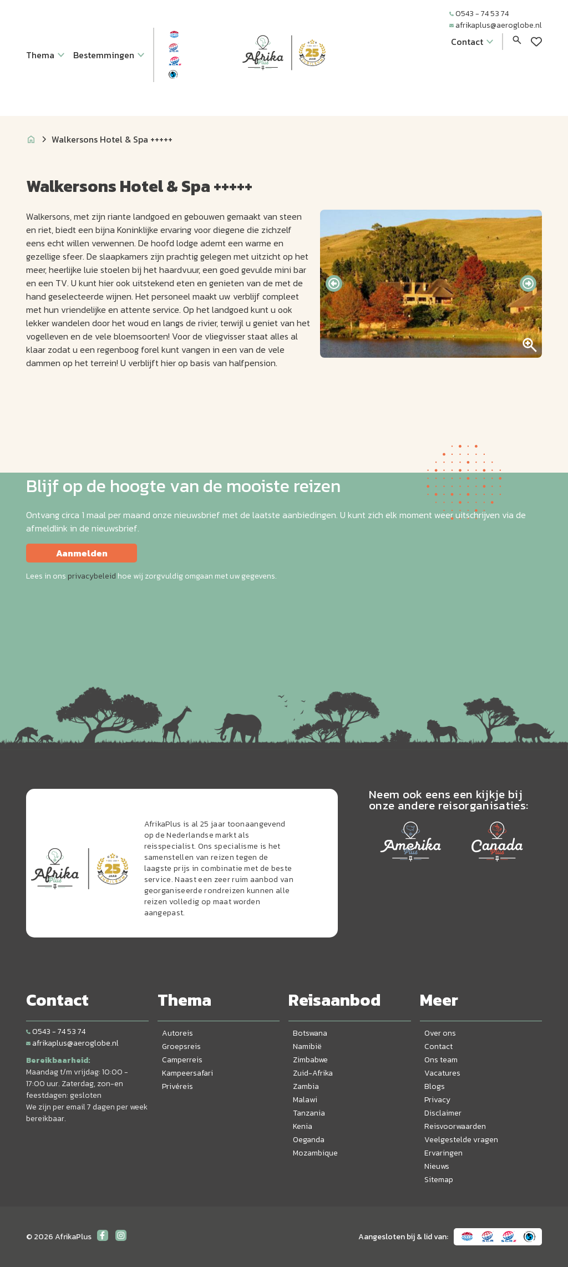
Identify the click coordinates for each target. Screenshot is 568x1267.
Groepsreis (181, 1046)
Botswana (310, 1033)
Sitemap (438, 1179)
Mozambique (315, 1153)
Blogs (434, 1086)
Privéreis (177, 1086)
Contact (438, 1046)
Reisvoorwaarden (455, 1126)
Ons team (441, 1060)
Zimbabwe (310, 1060)
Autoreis (177, 1033)
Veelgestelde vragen (461, 1140)
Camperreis (182, 1060)
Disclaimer (443, 1113)
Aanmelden (82, 553)
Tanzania (309, 1113)
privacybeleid (92, 576)
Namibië (307, 1046)
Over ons (440, 1033)
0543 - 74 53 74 (479, 13)
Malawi (305, 1100)
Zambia (306, 1086)
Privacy (437, 1100)
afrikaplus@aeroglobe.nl (495, 25)
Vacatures (442, 1073)
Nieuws (436, 1166)
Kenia (302, 1126)
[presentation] (334, 283)
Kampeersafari (187, 1073)
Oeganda (308, 1140)
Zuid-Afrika (313, 1073)
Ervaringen (443, 1153)
